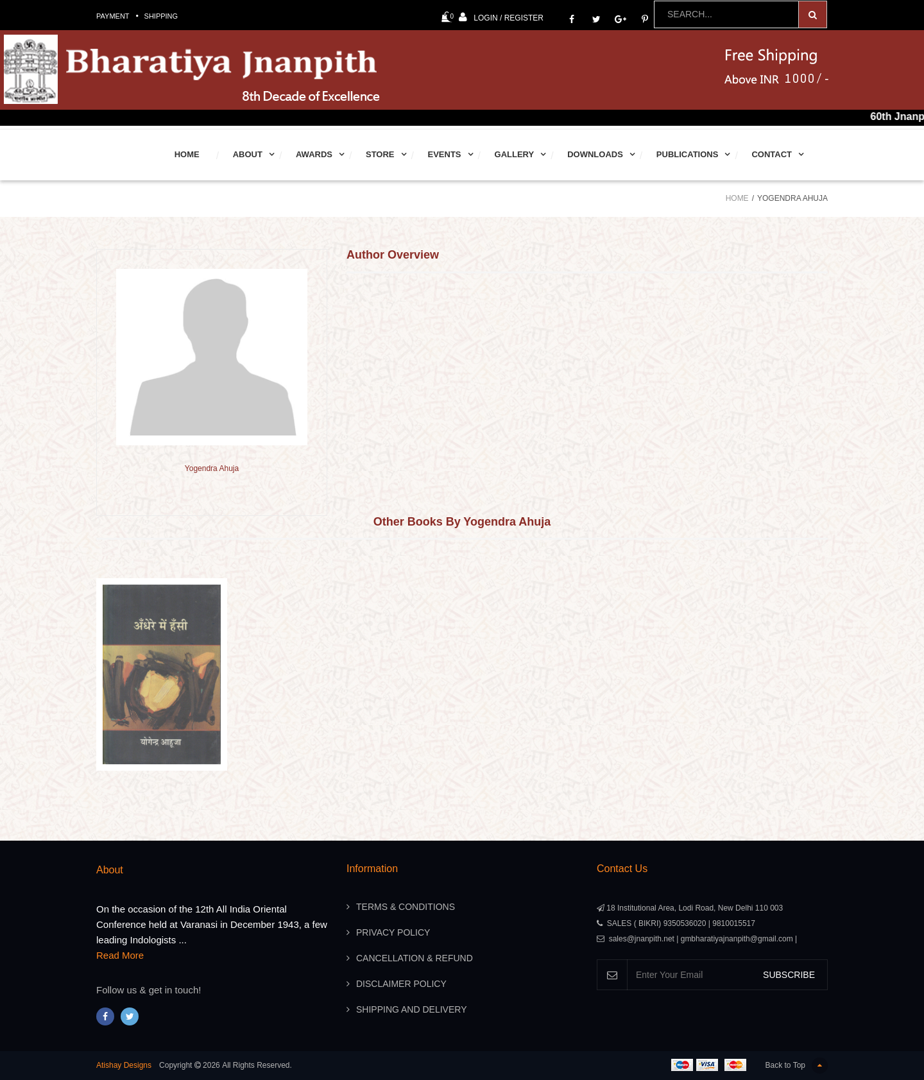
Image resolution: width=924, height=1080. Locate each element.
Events (444, 154)
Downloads (595, 154)
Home (187, 154)
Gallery (515, 154)
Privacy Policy (393, 932)
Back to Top (797, 1066)
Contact (771, 154)
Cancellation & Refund (414, 958)
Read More (120, 955)
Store (380, 154)
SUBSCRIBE (789, 975)
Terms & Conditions (405, 907)
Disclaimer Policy (401, 984)
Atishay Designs (123, 1065)
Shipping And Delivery (411, 1009)
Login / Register (501, 17)
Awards (314, 154)
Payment (113, 16)
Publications (687, 154)
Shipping (161, 16)
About (247, 154)
